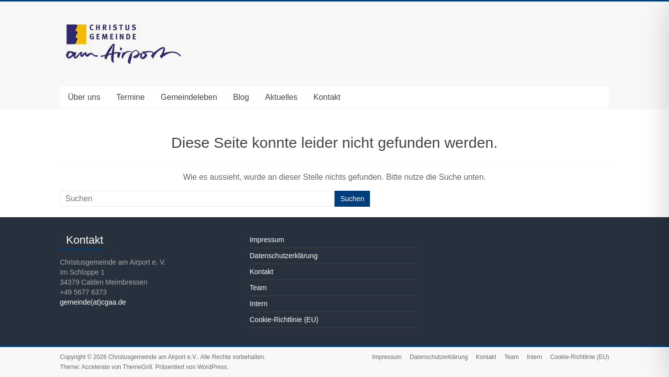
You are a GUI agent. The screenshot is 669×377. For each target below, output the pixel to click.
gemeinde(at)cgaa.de (93, 302)
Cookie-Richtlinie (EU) (284, 320)
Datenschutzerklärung (284, 256)
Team (258, 288)
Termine (130, 97)
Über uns (84, 97)
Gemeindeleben (189, 97)
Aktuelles (281, 97)
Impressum (267, 240)
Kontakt (327, 97)
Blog (241, 97)
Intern (259, 304)
